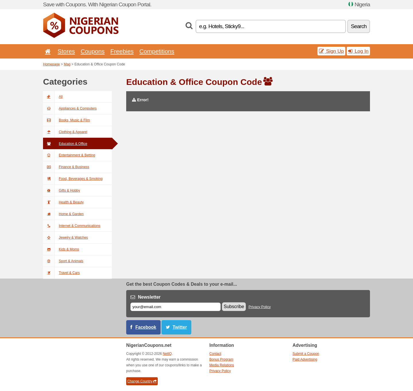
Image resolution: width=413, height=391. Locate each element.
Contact (215, 354)
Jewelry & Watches (65, 237)
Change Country (142, 381)
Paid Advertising (305, 359)
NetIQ (167, 354)
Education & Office (65, 143)
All (53, 96)
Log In (358, 51)
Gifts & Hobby (61, 190)
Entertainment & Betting (69, 155)
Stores (66, 51)
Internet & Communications (71, 226)
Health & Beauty (63, 202)
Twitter (180, 327)
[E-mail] (175, 307)
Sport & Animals (63, 261)
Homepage (51, 64)
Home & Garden (63, 214)
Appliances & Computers (70, 108)
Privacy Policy (260, 307)
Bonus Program (221, 359)
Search (359, 26)
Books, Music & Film (66, 120)
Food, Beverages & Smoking (73, 178)
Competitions (156, 51)
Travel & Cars (61, 273)
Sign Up (331, 51)
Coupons (93, 51)
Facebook (145, 327)
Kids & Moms (61, 249)
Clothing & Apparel (65, 132)
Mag (67, 64)
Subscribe (234, 306)
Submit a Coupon (306, 354)
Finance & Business (66, 167)
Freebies (122, 51)
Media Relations (221, 365)
